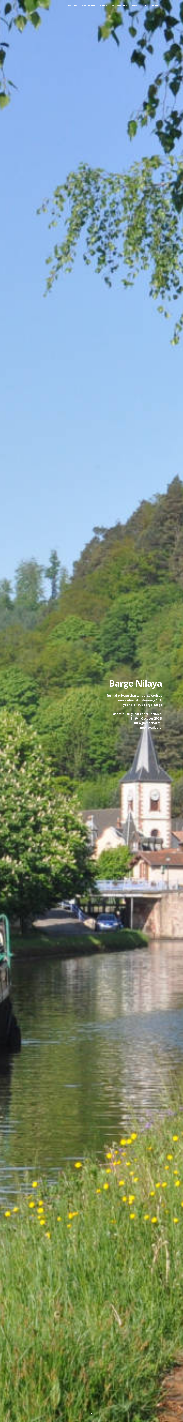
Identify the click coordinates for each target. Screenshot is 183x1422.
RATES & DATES (138, 6)
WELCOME (72, 6)
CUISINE (103, 6)
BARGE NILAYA (88, 6)
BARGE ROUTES (118, 6)
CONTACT (155, 6)
